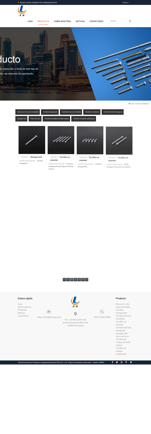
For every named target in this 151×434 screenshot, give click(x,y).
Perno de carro (35, 119)
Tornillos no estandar (92, 112)
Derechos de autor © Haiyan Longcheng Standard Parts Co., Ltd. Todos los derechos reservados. (55, 362)
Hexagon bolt (21, 119)
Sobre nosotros (62, 21)
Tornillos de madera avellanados (84, 119)
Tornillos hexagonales (50, 112)
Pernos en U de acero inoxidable (28, 112)
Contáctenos (96, 21)
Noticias (80, 21)
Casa (30, 21)
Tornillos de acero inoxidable (71, 112)
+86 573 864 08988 (102, 317)
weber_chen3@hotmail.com (49, 317)
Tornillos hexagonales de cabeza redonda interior (60, 166)
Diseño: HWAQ (98, 362)
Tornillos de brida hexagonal (113, 112)
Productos (43, 21)
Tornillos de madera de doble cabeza (57, 119)
